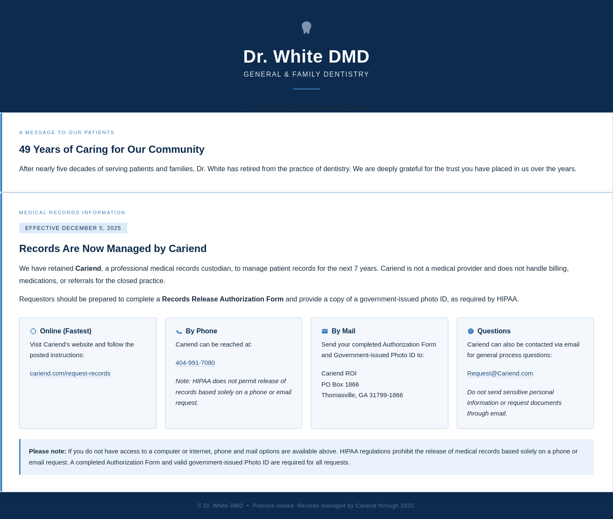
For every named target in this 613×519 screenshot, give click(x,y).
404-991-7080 (195, 362)
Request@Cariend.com (500, 373)
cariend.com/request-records (70, 373)
